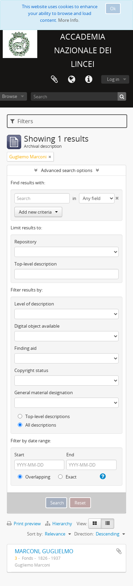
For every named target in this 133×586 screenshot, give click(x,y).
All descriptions (37, 425)
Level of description (34, 304)
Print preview (24, 523)
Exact (67, 477)
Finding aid (25, 348)
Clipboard (54, 79)
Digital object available (36, 326)
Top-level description (35, 264)
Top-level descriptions (44, 416)
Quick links (88, 79)
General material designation (43, 392)
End (70, 455)
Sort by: (35, 534)
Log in (113, 79)
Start (19, 455)
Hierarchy (59, 523)
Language (71, 79)
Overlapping (34, 477)
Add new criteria (38, 212)
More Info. (68, 20)
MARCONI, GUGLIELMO (44, 551)
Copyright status (31, 370)
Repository (25, 242)
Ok (113, 8)
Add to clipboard (119, 551)
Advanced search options (66, 170)
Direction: (84, 534)
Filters (21, 121)
